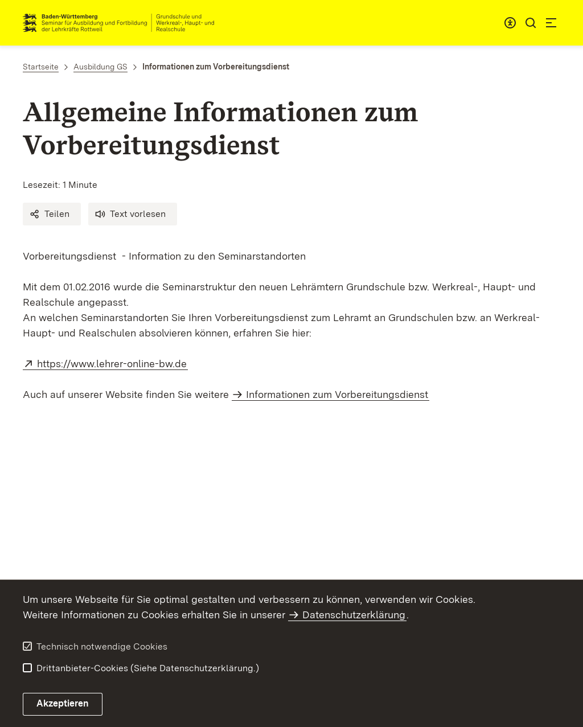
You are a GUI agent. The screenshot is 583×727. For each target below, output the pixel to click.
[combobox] (510, 23)
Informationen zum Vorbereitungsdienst (337, 394)
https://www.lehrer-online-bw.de (112, 363)
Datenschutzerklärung (353, 615)
